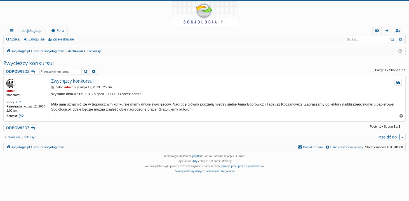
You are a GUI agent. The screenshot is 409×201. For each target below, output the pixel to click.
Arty (195, 161)
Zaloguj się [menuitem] (388, 31)
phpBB (196, 156)
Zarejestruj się (63, 39)
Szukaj (15, 39)
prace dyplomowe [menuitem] (249, 166)
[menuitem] (377, 30)
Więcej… (13, 31)
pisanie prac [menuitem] (229, 166)
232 (18, 102)
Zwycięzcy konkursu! (28, 63)
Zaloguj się (36, 39)
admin (10, 90)
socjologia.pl (32, 30)
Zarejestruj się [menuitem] (399, 31)
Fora (60, 30)
